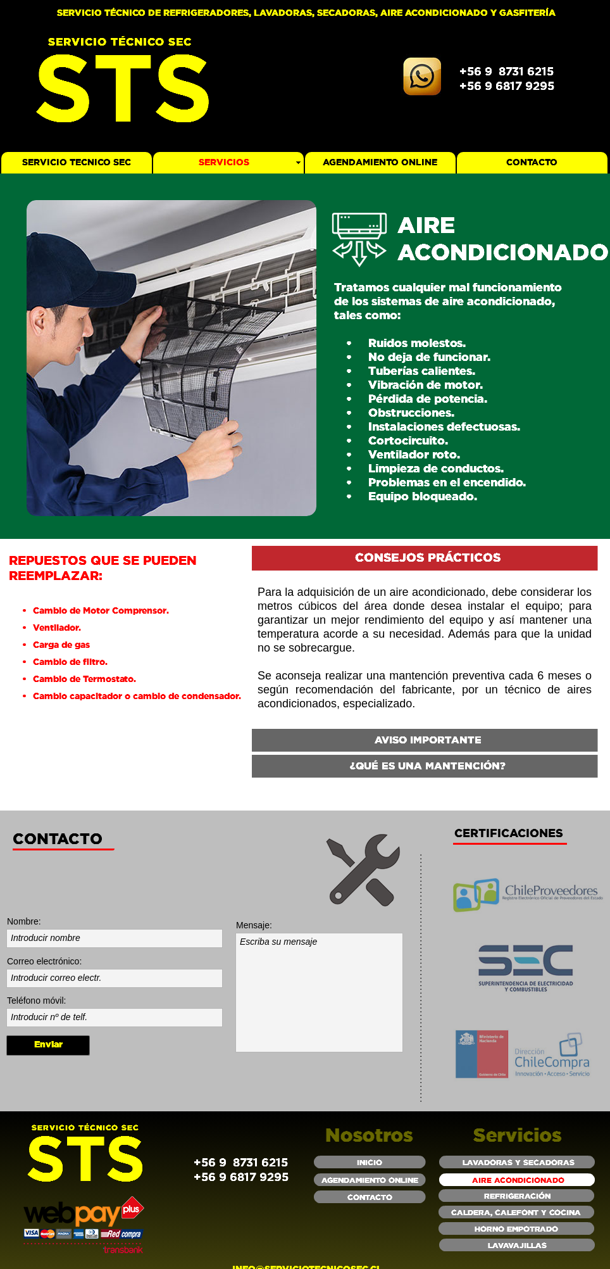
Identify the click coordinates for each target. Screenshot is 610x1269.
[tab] (425, 559)
